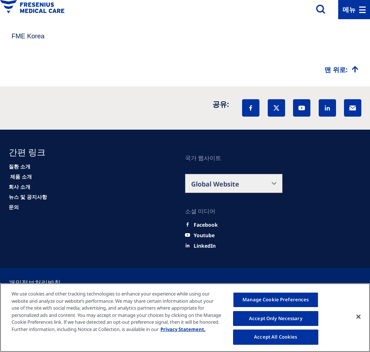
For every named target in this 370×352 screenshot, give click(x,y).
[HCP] (20, 176)
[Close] (358, 317)
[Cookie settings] (43, 282)
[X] (276, 108)
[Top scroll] (341, 69)
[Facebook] (250, 108)
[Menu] (354, 9)
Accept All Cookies (275, 337)
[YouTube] (301, 108)
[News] (28, 197)
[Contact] (14, 207)
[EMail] (352, 108)
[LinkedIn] (327, 108)
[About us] (19, 187)
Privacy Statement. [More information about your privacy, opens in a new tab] (183, 329)
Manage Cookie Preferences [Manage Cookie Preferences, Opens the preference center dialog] (275, 299)
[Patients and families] (19, 166)
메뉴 (349, 9)
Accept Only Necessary (275, 318)
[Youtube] (204, 235)
